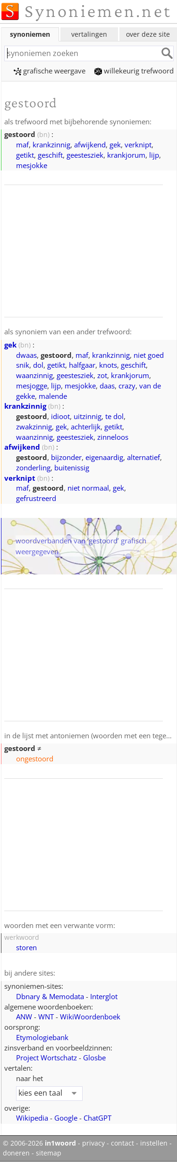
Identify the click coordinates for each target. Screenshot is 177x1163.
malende (53, 396)
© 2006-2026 (39, 1143)
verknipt (138, 144)
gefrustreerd (36, 498)
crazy (126, 385)
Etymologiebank (42, 1037)
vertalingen (89, 34)
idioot (60, 416)
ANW (24, 1016)
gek (115, 144)
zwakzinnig (34, 426)
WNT (46, 1016)
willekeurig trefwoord (134, 70)
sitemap (48, 1153)
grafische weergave (49, 70)
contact (122, 1143)
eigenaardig (104, 457)
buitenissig (71, 467)
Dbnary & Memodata (50, 996)
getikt (25, 155)
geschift (50, 155)
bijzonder (66, 457)
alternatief (143, 457)
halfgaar (82, 365)
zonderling (33, 467)
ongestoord (34, 758)
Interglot (104, 996)
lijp (154, 155)
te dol (114, 416)
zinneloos (112, 437)
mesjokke (31, 165)
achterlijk (86, 426)
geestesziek (85, 155)
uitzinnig (87, 416)
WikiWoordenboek (90, 1016)
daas (107, 385)
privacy (93, 1143)
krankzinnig (51, 144)
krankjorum (126, 155)
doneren (16, 1153)
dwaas (26, 355)
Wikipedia (32, 1118)
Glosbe (94, 1057)
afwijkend (90, 144)
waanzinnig (34, 375)
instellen (154, 1143)
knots (108, 365)
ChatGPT (97, 1118)
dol (38, 365)
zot (102, 375)
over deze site (148, 34)
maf (22, 144)
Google (65, 1118)
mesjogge (31, 385)
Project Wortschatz (46, 1057)
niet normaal (88, 488)
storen (26, 947)
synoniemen (30, 34)
